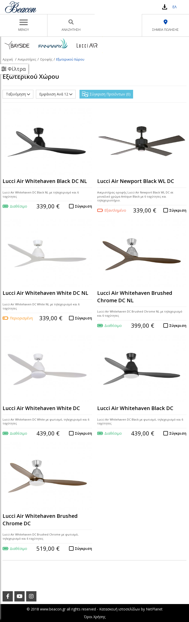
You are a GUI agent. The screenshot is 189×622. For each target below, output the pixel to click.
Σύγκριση (83, 206)
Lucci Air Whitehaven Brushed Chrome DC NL (134, 296)
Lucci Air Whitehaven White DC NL (45, 292)
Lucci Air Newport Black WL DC (135, 181)
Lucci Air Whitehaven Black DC (135, 408)
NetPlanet (154, 609)
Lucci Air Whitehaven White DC (41, 408)
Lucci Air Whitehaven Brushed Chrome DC (40, 519)
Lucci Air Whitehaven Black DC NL (45, 181)
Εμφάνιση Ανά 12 (55, 94)
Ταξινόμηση (18, 94)
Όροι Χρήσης (94, 616)
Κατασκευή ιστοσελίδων (119, 609)
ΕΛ (174, 6)
